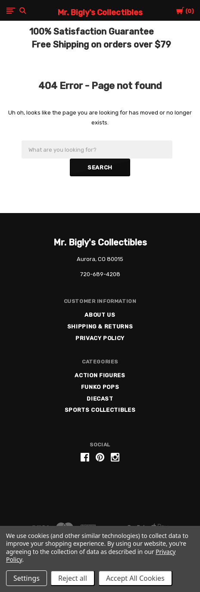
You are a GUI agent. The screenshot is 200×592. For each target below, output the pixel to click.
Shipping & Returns (100, 326)
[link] (100, 490)
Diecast (100, 398)
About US (99, 315)
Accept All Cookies (135, 578)
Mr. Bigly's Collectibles (100, 242)
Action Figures (100, 375)
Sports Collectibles (100, 410)
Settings (26, 578)
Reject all (72, 578)
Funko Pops (100, 387)
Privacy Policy (100, 338)
